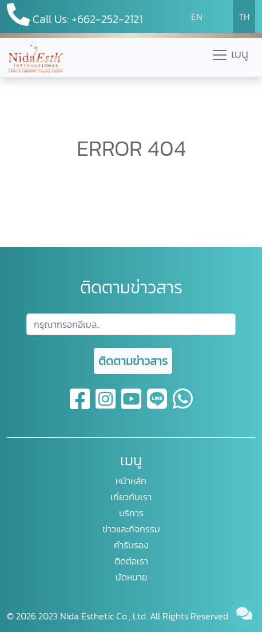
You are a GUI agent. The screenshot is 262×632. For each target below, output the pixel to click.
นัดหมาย (131, 577)
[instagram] (106, 405)
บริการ (131, 513)
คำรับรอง (131, 545)
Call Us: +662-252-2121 (74, 15)
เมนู (229, 54)
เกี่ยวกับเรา (131, 497)
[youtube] (132, 405)
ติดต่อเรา (131, 561)
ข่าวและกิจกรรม (131, 529)
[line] (157, 405)
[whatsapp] (182, 405)
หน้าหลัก (131, 481)
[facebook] (80, 405)
